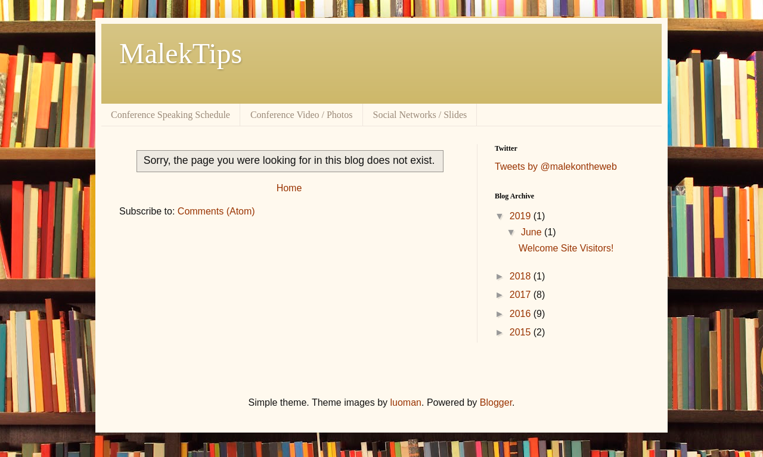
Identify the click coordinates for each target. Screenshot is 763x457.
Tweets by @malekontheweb (556, 166)
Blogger (496, 402)
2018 (522, 276)
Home (289, 188)
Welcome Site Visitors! (566, 248)
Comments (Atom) (216, 211)
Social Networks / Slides (420, 115)
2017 (522, 295)
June (532, 232)
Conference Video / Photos (301, 115)
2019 (522, 216)
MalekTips (180, 53)
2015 (522, 332)
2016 (522, 314)
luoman (405, 402)
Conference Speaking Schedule (170, 115)
